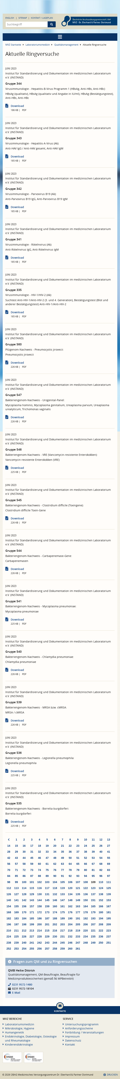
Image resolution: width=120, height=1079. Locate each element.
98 (8, 882)
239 (16, 942)
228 (39, 936)
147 (62, 900)
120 (70, 888)
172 (39, 912)
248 (85, 942)
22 (70, 845)
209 (108, 924)
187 (47, 918)
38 (85, 851)
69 (108, 863)
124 (101, 888)
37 (77, 851)
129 (32, 894)
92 (70, 875)
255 (32, 948)
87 (31, 875)
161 (62, 906)
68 (101, 863)
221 (93, 930)
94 (85, 875)
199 (32, 924)
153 (108, 900)
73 (31, 870)
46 (39, 857)
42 (8, 857)
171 (32, 912)
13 (108, 839)
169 (16, 912)
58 (24, 863)
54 (101, 857)
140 (9, 900)
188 (55, 918)
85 (16, 875)
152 (101, 900)
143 (32, 900)
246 (70, 942)
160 (55, 906)
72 (24, 870)
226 (24, 936)
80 (85, 870)
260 (70, 948)
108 (85, 882)
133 (62, 894)
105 (62, 882)
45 (31, 857)
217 (62, 930)
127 (16, 894)
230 (55, 936)
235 (93, 936)
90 (54, 875)
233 (78, 936)
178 (85, 912)
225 (16, 936)
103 (47, 882)
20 (54, 845)
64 (70, 863)
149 (78, 900)
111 (108, 882)
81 (93, 870)
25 (93, 845)
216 (55, 930)
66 (85, 863)
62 (54, 863)
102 (39, 882)
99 (16, 882)
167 (108, 906)
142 (24, 900)
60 (39, 863)
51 (77, 857)
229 (47, 936)
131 (47, 894)
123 (93, 888)
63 (62, 863)
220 (85, 930)
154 (9, 906)
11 (93, 839)
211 (16, 930)
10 (85, 839)
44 (24, 857)
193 (93, 918)
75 (47, 870)
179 (93, 912)
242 (39, 942)
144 (39, 900)
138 (101, 894)
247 (78, 942)
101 (32, 882)
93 (77, 875)
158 (39, 906)
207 (93, 924)
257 (47, 948)
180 (101, 912)
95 (93, 875)
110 (101, 882)
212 (24, 930)
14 (8, 845)
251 (108, 942)
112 (9, 888)
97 (108, 875)
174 (55, 912)
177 (78, 912)
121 (78, 888)
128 (24, 894)
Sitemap (22, 17)
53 (93, 857)
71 (16, 870)
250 (101, 942)
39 (93, 851)
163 (78, 906)
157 (32, 906)
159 (47, 906)
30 (24, 851)
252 (9, 948)
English (9, 17)
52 (85, 857)
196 (9, 924)
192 (85, 918)
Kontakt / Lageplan (42, 17)
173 (47, 912)
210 (9, 930)
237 (108, 936)
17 (31, 845)
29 (16, 851)
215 (47, 930)
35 (62, 851)
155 (16, 906)
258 (55, 948)
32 (39, 851)
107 (78, 882)
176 (70, 912)
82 (101, 870)
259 (62, 948)
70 (8, 870)
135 (78, 894)
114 (24, 888)
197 (16, 924)
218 (70, 930)
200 (39, 924)
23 (77, 845)
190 (70, 918)
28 (8, 851)
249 (93, 942)
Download (17, 106)
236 (101, 936)
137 (93, 894)
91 (62, 875)
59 (31, 863)
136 (85, 894)
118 (55, 888)
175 (62, 912)
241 (32, 942)
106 (70, 882)
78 (70, 870)
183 (16, 918)
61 (47, 863)
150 (85, 900)
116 (39, 888)
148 (70, 900)
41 (108, 851)
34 (54, 851)
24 (85, 845)
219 (78, 930)
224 (9, 936)
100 (24, 882)
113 (16, 888)
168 (9, 912)
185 (32, 918)
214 (39, 930)
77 (62, 870)
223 (108, 930)
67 (93, 863)
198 (24, 924)
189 (62, 918)
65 (77, 863)
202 (55, 924)
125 (108, 888)
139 (108, 894)
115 (32, 888)
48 (54, 857)
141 (16, 900)
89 (47, 875)
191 (78, 918)
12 (101, 839)
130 (39, 894)
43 (16, 857)
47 (47, 857)
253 (16, 948)
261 (78, 948)
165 (93, 906)
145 (47, 900)
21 (62, 845)
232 (70, 936)
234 (85, 936)
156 (24, 906)
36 (70, 851)
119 (62, 888)
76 (54, 870)
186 (39, 918)
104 (55, 882)
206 (85, 924)
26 (101, 845)
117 (47, 888)
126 (9, 894)
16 (24, 845)
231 (62, 936)
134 (70, 894)
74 (39, 870)
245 (62, 942)
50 (70, 857)
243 (47, 942)
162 (70, 906)
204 (70, 924)
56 (8, 863)
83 (108, 870)
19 (47, 845)
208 (101, 924)
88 (39, 875)
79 (77, 870)
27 (108, 845)
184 (24, 918)
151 (93, 900)
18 (39, 845)
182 (9, 918)
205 (78, 924)
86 (24, 875)
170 (24, 912)
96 (101, 875)
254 (24, 948)
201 (47, 924)
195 (108, 918)
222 (101, 930)
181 (108, 912)
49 (62, 857)
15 (16, 845)
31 (31, 851)
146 (55, 900)
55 (108, 857)
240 (24, 942)
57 (16, 863)
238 (9, 942)
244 (55, 942)
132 (55, 894)
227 (32, 936)
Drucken (110, 1074)
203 (62, 924)
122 (85, 888)
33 (47, 851)
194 (101, 918)
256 (39, 948)
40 (101, 851)
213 (32, 930)
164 (85, 906)
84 (8, 875)
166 (101, 906)
